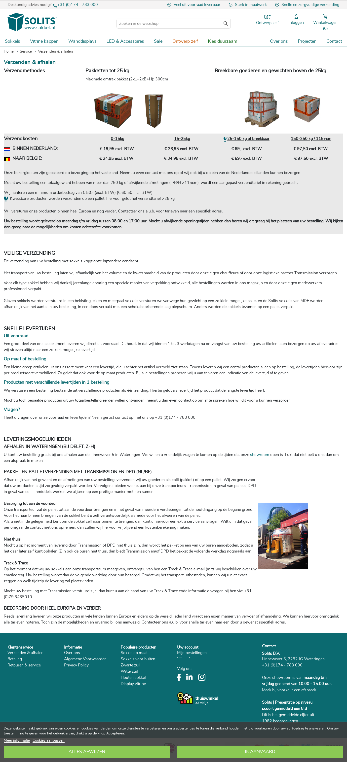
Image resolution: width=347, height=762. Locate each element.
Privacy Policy (76, 665)
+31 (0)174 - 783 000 (77, 5)
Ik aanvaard (260, 752)
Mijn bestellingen (192, 653)
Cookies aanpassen (49, 740)
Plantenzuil (130, 696)
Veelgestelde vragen (24, 684)
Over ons (72, 653)
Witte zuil (129, 671)
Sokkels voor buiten (138, 659)
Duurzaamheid (77, 684)
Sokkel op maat (134, 653)
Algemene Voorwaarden (85, 659)
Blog (68, 696)
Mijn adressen (189, 659)
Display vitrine (133, 684)
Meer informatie (17, 740)
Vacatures (72, 671)
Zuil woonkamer (135, 702)
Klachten (15, 678)
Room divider (132, 721)
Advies (13, 696)
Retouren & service (24, 665)
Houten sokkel (133, 678)
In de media (74, 678)
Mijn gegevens (189, 665)
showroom (259, 455)
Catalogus (73, 690)
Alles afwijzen (87, 752)
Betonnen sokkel (135, 690)
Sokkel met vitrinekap (139, 715)
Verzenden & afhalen (25, 653)
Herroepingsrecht (22, 671)
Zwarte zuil (130, 665)
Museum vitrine (134, 709)
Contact (269, 646)
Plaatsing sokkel (21, 690)
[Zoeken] (173, 24)
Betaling (14, 659)
